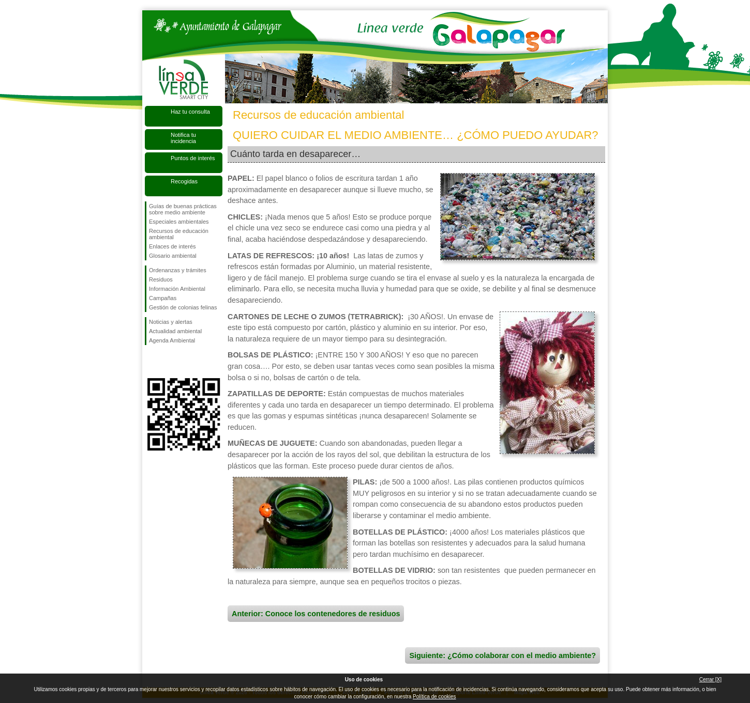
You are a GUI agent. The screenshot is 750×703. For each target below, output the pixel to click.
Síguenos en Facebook (151, 361)
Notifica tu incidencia (183, 138)
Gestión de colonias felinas (183, 307)
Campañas (162, 298)
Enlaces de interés (172, 246)
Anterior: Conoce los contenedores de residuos (316, 614)
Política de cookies (434, 696)
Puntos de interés (193, 158)
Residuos (161, 279)
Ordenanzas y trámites (177, 270)
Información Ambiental (177, 289)
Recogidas (184, 181)
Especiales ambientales (179, 221)
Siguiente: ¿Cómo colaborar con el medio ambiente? (502, 655)
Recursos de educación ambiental (178, 234)
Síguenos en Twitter (168, 361)
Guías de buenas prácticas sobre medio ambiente (183, 209)
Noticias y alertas (170, 322)
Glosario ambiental (173, 256)
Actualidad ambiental (175, 331)
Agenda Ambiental (172, 340)
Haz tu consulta (190, 111)
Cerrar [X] (710, 679)
